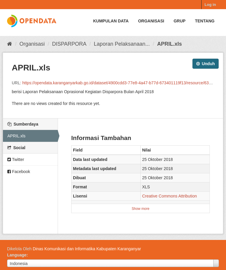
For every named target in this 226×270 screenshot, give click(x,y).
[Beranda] (9, 44)
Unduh (205, 63)
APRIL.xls (169, 44)
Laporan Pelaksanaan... (122, 44)
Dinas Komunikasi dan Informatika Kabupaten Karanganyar (87, 248)
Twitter (15, 159)
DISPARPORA (69, 44)
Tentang (205, 21)
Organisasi (151, 21)
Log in (210, 4)
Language (16, 255)
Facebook (18, 171)
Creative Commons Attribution (169, 196)
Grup (179, 21)
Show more (140, 209)
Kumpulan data (111, 21)
